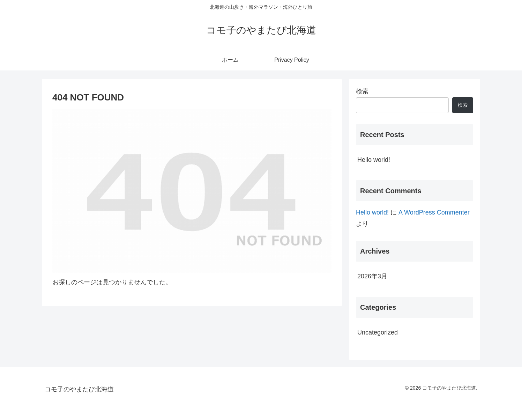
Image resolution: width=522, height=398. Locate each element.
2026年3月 (372, 276)
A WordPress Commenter (434, 212)
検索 (362, 91)
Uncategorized (377, 332)
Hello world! (373, 159)
